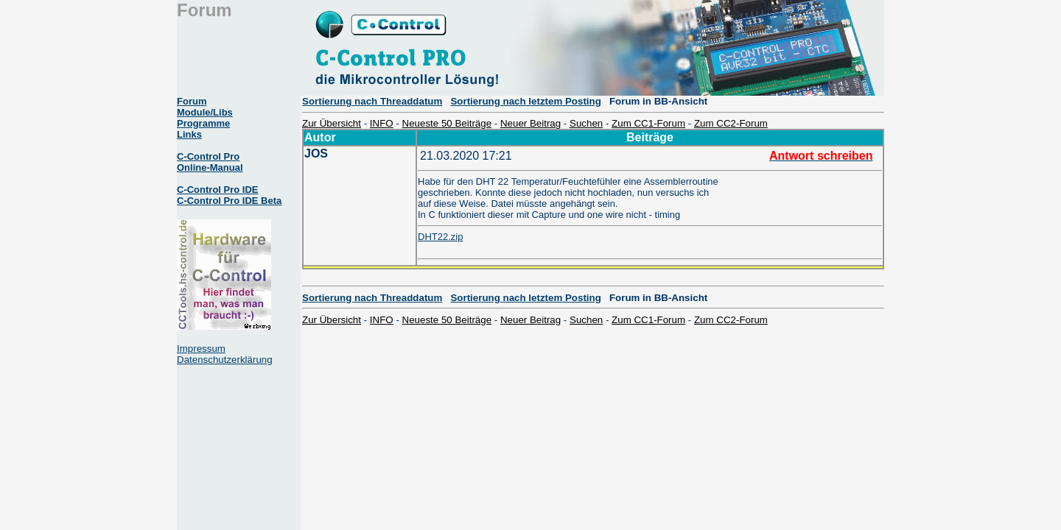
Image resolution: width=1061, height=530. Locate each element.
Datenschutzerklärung (225, 359)
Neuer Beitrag (530, 123)
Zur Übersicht (331, 123)
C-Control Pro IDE (218, 189)
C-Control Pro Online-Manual (210, 162)
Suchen (586, 123)
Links (189, 134)
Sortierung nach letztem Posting (525, 101)
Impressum (201, 348)
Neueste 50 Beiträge (447, 123)
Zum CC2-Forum (731, 123)
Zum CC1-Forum (648, 123)
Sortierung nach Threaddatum (372, 101)
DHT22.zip (440, 236)
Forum (191, 101)
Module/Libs (205, 112)
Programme (203, 123)
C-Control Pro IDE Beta (229, 200)
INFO (381, 123)
